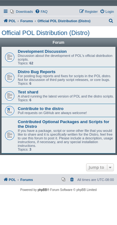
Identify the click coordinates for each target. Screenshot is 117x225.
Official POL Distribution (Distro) (46, 32)
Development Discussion (42, 51)
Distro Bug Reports (37, 71)
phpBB (42, 190)
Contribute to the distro (41, 108)
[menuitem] (21, 11)
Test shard (28, 92)
